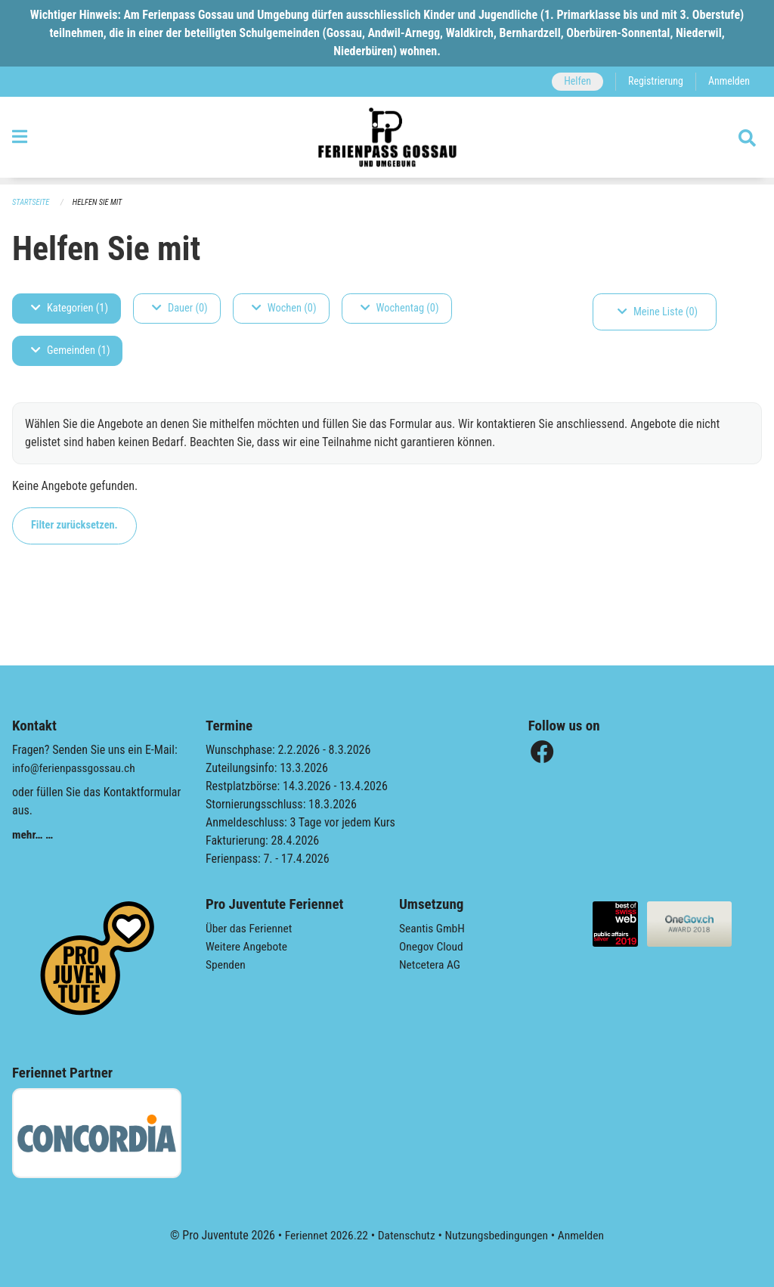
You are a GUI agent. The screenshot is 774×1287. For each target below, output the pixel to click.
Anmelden (728, 81)
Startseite (31, 202)
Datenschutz (405, 1235)
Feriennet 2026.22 (323, 1235)
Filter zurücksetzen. (74, 525)
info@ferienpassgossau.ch (75, 768)
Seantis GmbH (433, 928)
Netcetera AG (431, 964)
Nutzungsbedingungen (497, 1235)
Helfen (573, 81)
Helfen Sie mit (100, 202)
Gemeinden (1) (70, 350)
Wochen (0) (284, 308)
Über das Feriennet (250, 928)
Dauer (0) (180, 308)
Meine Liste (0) (658, 311)
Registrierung (653, 81)
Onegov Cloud (432, 946)
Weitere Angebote (248, 946)
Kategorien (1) (69, 308)
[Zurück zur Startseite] (386, 140)
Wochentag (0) (400, 308)
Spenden (226, 964)
